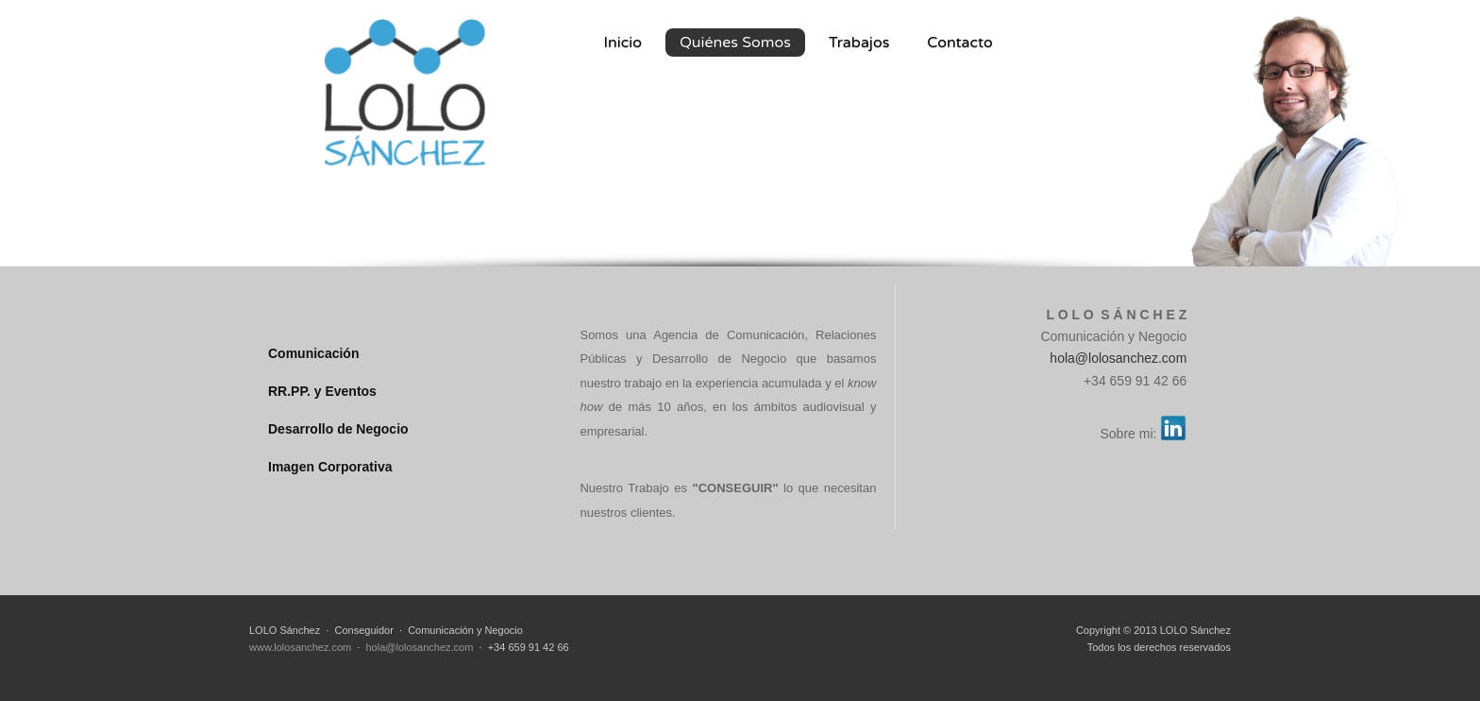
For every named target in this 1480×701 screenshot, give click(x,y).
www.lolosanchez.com (300, 647)
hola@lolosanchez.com (1118, 358)
